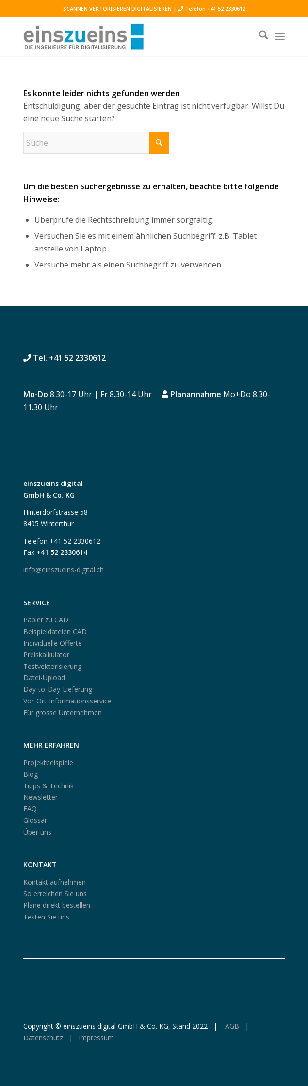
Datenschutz (43, 1037)
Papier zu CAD (45, 619)
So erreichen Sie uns (55, 893)
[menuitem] (258, 36)
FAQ (30, 808)
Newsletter (40, 797)
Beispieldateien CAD (55, 631)
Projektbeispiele (48, 762)
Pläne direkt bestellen (56, 905)
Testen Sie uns (46, 916)
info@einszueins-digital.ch (63, 569)
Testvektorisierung (52, 666)
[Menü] (280, 36)
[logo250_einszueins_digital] (128, 36)
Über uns (37, 831)
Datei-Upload (44, 677)
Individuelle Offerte (52, 643)
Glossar (35, 820)
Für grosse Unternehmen (62, 712)
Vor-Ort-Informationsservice (67, 700)
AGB (231, 1026)
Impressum (96, 1037)
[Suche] (258, 36)
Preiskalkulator (46, 654)
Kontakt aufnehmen (54, 881)
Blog (30, 774)
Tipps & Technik (48, 785)
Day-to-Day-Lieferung (57, 689)
